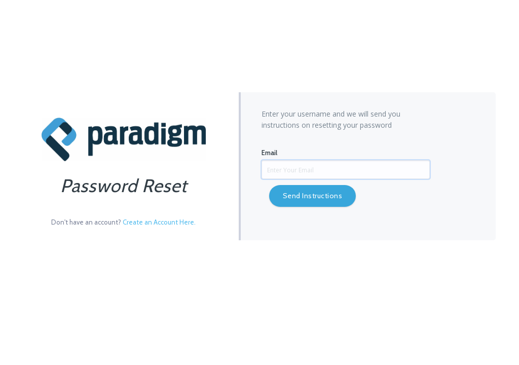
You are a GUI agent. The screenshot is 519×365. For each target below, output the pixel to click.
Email (269, 153)
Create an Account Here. (159, 222)
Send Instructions (313, 195)
